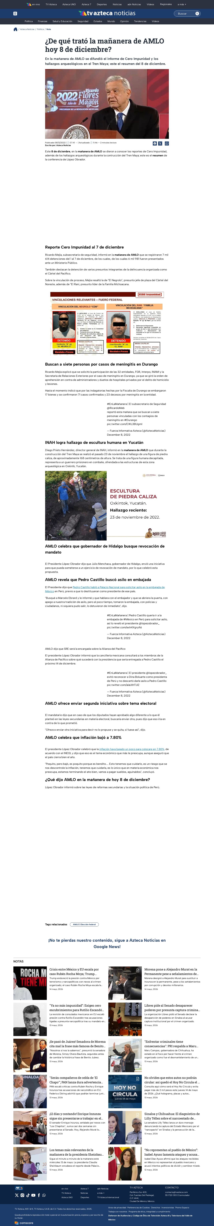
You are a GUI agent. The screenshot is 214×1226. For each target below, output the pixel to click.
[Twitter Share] (160, 143)
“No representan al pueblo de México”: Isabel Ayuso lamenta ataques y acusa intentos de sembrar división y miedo (171, 1152)
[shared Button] (167, 143)
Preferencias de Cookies (138, 1207)
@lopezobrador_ (149, 623)
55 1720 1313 (171, 1195)
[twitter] (17, 1196)
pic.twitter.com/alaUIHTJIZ (123, 684)
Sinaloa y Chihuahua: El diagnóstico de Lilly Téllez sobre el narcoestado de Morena (172, 1116)
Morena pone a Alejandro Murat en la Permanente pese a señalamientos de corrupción (170, 971)
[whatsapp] (44, 1196)
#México (128, 619)
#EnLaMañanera (117, 404)
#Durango (130, 420)
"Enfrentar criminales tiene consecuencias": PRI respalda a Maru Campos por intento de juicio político (170, 1044)
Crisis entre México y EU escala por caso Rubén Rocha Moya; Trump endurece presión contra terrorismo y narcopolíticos (75, 971)
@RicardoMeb (116, 408)
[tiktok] (28, 1196)
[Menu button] (26, 13)
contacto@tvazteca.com (176, 1192)
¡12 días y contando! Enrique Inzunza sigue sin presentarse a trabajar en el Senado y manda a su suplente (75, 1116)
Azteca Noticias (63, 145)
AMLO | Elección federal (84, 924)
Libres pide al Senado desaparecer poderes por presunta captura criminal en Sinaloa (171, 1007)
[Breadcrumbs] (16, 29)
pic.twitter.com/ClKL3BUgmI (124, 424)
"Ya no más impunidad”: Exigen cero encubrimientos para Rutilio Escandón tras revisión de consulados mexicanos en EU (77, 1007)
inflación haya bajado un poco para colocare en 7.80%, (132, 749)
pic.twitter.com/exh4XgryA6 (124, 627)
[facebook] (39, 1196)
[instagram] (22, 1196)
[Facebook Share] (155, 143)
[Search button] (197, 13)
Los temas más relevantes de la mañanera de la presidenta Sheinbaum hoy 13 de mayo (76, 1152)
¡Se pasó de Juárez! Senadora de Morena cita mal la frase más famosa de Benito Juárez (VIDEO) (77, 1044)
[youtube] (33, 1196)
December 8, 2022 (118, 434)
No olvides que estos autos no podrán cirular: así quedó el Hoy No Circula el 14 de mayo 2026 (172, 1080)
